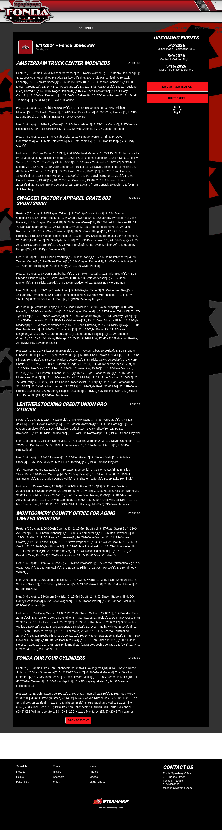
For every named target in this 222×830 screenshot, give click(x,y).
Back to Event (78, 720)
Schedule (86, 28)
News (93, 766)
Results (20, 771)
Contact (57, 766)
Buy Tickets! (177, 98)
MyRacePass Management (111, 808)
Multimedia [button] (119, 28)
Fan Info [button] (139, 28)
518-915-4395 (171, 784)
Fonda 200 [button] (202, 28)
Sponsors (58, 776)
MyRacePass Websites (111, 801)
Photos (94, 771)
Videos (94, 776)
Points (102, 28)
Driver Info (22, 782)
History (57, 771)
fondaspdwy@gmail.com (177, 787)
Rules (56, 782)
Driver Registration (177, 86)
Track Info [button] (181, 28)
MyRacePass (97, 782)
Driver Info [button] (159, 28)
